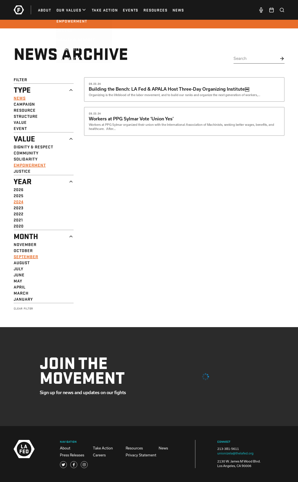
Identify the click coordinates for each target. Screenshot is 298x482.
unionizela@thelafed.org (235, 453)
